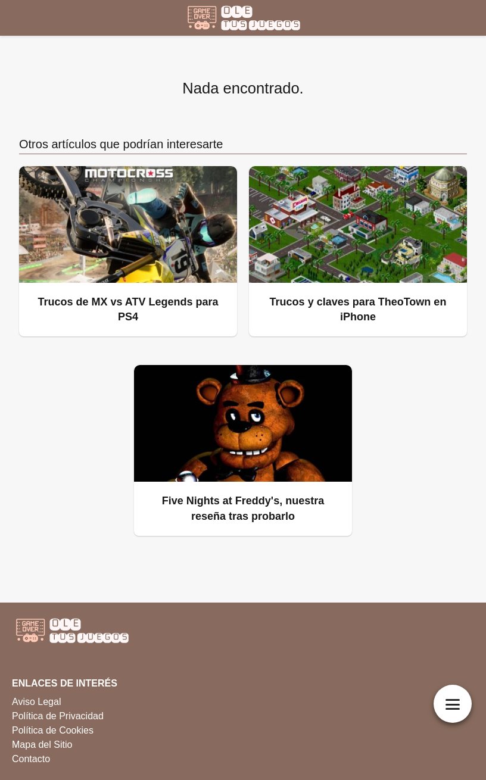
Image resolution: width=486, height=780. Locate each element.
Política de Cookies (53, 730)
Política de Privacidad (58, 716)
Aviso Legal (36, 702)
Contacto (31, 759)
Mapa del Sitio (42, 745)
